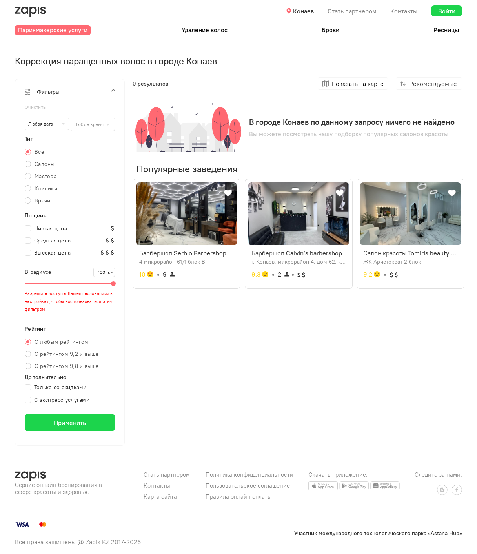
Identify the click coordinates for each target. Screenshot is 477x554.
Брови (330, 30)
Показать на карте (357, 83)
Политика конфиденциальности (249, 474)
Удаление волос (205, 30)
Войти (446, 11)
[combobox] (92, 124)
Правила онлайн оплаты (239, 496)
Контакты (403, 11)
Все (39, 152)
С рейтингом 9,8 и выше (67, 366)
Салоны (45, 164)
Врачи (42, 200)
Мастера (45, 176)
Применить (70, 422)
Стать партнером (352, 11)
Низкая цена (46, 228)
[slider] (70, 283)
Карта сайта (160, 496)
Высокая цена (48, 253)
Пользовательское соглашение (248, 485)
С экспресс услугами (57, 400)
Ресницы (446, 30)
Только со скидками (56, 387)
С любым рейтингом (61, 342)
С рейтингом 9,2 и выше (67, 354)
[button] (69, 91)
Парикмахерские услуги (52, 30)
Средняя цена (48, 240)
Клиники (46, 188)
